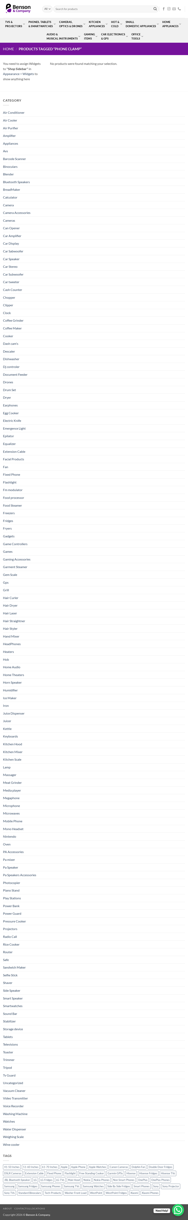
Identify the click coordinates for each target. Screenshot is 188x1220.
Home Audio (11, 667)
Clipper (8, 305)
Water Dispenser (14, 1129)
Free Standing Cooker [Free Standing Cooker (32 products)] (91, 1173)
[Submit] (155, 9)
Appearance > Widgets (18, 74)
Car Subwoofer (13, 274)
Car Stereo (10, 266)
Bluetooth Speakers (16, 182)
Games (8, 551)
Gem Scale (10, 574)
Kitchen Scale (12, 759)
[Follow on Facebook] (163, 9)
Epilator (8, 436)
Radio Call (10, 936)
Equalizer (9, 444)
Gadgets (9, 536)
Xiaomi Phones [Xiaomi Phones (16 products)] (150, 1192)
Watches (9, 1121)
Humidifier (10, 690)
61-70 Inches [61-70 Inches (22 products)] (49, 1167)
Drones (8, 382)
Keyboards (10, 736)
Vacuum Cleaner (14, 1090)
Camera (8, 205)
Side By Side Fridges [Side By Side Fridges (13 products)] (118, 1186)
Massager (9, 775)
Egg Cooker (11, 413)
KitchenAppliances (98, 24)
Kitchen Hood (12, 744)
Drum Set (9, 390)
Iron (6, 705)
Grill (6, 590)
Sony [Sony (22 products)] (156, 1186)
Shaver (7, 983)
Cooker (8, 336)
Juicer (7, 721)
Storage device (13, 1029)
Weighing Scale (13, 1137)
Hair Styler (10, 628)
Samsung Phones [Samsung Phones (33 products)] (50, 1186)
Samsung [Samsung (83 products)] (9, 1186)
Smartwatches (13, 1006)
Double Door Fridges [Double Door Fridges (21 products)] (160, 1167)
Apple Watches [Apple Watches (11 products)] (97, 1167)
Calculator (10, 197)
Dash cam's (10, 343)
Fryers (7, 528)
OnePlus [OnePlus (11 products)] (143, 1179)
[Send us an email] (174, 9)
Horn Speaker (12, 682)
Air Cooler (10, 120)
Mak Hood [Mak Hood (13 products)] (74, 1179)
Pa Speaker (10, 867)
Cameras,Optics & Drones (72, 24)
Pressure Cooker (14, 921)
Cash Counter (12, 290)
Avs (5, 151)
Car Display (11, 243)
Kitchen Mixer (13, 752)
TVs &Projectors (15, 24)
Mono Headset (13, 829)
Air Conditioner (13, 112)
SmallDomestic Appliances (142, 24)
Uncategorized (13, 1083)
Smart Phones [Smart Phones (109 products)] (142, 1186)
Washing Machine (15, 1114)
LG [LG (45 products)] (35, 1179)
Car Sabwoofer (13, 251)
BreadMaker (11, 189)
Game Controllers (15, 544)
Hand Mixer (11, 636)
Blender (8, 174)
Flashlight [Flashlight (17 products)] (70, 1173)
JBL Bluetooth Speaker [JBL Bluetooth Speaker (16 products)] (17, 1179)
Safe (6, 960)
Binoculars (10, 166)
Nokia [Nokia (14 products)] (86, 1179)
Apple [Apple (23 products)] (64, 1167)
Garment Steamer (15, 567)
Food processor (13, 497)
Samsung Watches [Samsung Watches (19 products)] (93, 1186)
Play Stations (12, 898)
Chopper (9, 297)
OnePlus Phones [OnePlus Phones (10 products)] (160, 1179)
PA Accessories (13, 852)
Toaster (8, 1052)
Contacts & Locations (29, 1208)
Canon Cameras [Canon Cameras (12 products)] (119, 1167)
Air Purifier (10, 128)
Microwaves (11, 813)
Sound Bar (10, 1013)
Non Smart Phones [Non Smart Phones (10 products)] (123, 1179)
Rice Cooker (11, 944)
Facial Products (13, 459)
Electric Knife (12, 420)
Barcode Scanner (14, 159)
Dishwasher (11, 359)
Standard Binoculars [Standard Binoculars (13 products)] (29, 1192)
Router (8, 952)
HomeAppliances (171, 24)
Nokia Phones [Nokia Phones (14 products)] (102, 1179)
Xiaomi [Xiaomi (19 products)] (134, 1192)
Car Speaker (11, 259)
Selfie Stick (10, 975)
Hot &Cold (116, 24)
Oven (7, 844)
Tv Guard (9, 1075)
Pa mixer (9, 859)
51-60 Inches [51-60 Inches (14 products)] (30, 1167)
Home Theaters (13, 675)
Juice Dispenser (13, 713)
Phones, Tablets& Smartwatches (42, 24)
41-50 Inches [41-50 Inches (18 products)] (12, 1167)
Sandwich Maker (14, 967)
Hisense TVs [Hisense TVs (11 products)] (168, 1173)
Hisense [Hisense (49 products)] (131, 1173)
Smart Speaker (13, 998)
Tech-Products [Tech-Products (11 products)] (53, 1192)
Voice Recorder (13, 1106)
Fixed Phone (11, 474)
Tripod (7, 1067)
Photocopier (11, 883)
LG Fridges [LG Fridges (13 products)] (46, 1179)
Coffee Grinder (13, 320)
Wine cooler (11, 1144)
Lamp (7, 767)
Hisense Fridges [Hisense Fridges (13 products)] (148, 1173)
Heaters (8, 652)
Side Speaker (11, 990)
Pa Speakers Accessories (19, 875)
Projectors (10, 929)
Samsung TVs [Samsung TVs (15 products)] (71, 1186)
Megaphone (11, 798)
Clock (7, 313)
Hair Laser (10, 613)
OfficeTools (137, 36)
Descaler (9, 351)
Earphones (10, 405)
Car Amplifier (12, 236)
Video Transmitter (15, 1098)
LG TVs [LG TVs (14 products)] (60, 1179)
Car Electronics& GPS (114, 36)
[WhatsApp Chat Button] (178, 1210)
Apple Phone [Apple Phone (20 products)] (78, 1167)
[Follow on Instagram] (168, 9)
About (7, 1208)
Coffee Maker (12, 328)
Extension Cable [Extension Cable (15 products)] (34, 1173)
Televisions (10, 1044)
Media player (12, 790)
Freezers (9, 513)
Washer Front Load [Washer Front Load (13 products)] (75, 1192)
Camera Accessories (16, 213)
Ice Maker (10, 698)
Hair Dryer (10, 605)
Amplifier (9, 135)
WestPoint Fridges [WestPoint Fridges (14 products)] (116, 1192)
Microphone (11, 806)
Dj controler (11, 367)
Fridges (8, 521)
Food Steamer (12, 505)
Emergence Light (14, 428)
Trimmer (9, 1060)
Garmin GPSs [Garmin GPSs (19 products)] (115, 1173)
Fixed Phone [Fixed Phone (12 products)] (54, 1173)
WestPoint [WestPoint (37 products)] (96, 1192)
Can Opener (11, 228)
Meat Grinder (12, 782)
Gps (6, 582)
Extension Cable (14, 451)
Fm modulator (13, 490)
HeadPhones (12, 644)
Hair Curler (10, 598)
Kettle (7, 729)
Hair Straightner (14, 621)
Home (8, 49)
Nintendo (9, 836)
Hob (6, 659)
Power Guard (12, 913)
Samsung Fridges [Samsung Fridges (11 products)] (27, 1186)
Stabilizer (9, 1021)
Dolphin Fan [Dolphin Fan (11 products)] (138, 1167)
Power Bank (11, 906)
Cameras (9, 220)
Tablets (8, 1037)
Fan (5, 467)
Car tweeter (11, 282)
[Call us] (179, 9)
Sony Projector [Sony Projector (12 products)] (170, 1186)
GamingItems (91, 36)
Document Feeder (15, 374)
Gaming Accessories (16, 559)
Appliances (10, 143)
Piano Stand (11, 890)
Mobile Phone (12, 821)
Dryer (7, 397)
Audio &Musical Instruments (63, 36)
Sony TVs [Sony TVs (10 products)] (9, 1192)
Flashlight (10, 482)
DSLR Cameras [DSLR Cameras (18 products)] (13, 1173)
